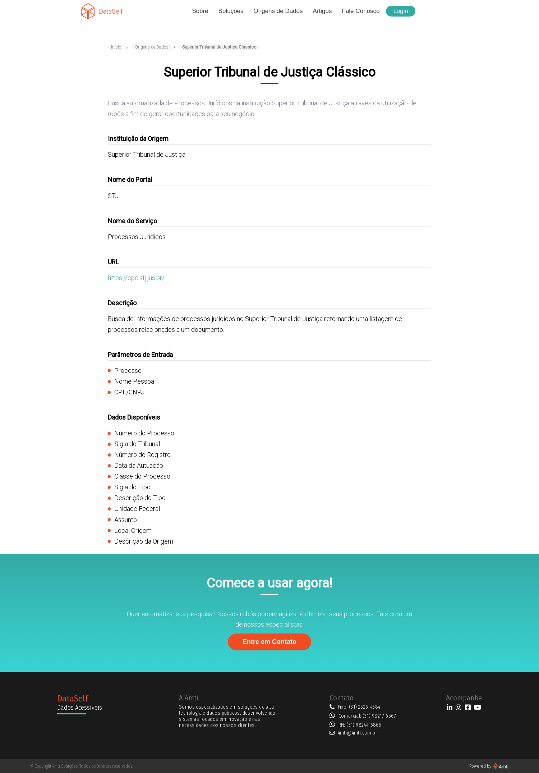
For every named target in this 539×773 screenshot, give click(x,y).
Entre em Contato (269, 641)
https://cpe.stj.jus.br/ (136, 278)
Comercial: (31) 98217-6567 (367, 716)
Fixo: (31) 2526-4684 (359, 707)
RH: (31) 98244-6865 (360, 725)
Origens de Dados (278, 11)
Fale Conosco (361, 11)
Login (400, 11)
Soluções (231, 11)
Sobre (200, 11)
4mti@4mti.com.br (357, 733)
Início (116, 47)
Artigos (322, 11)
